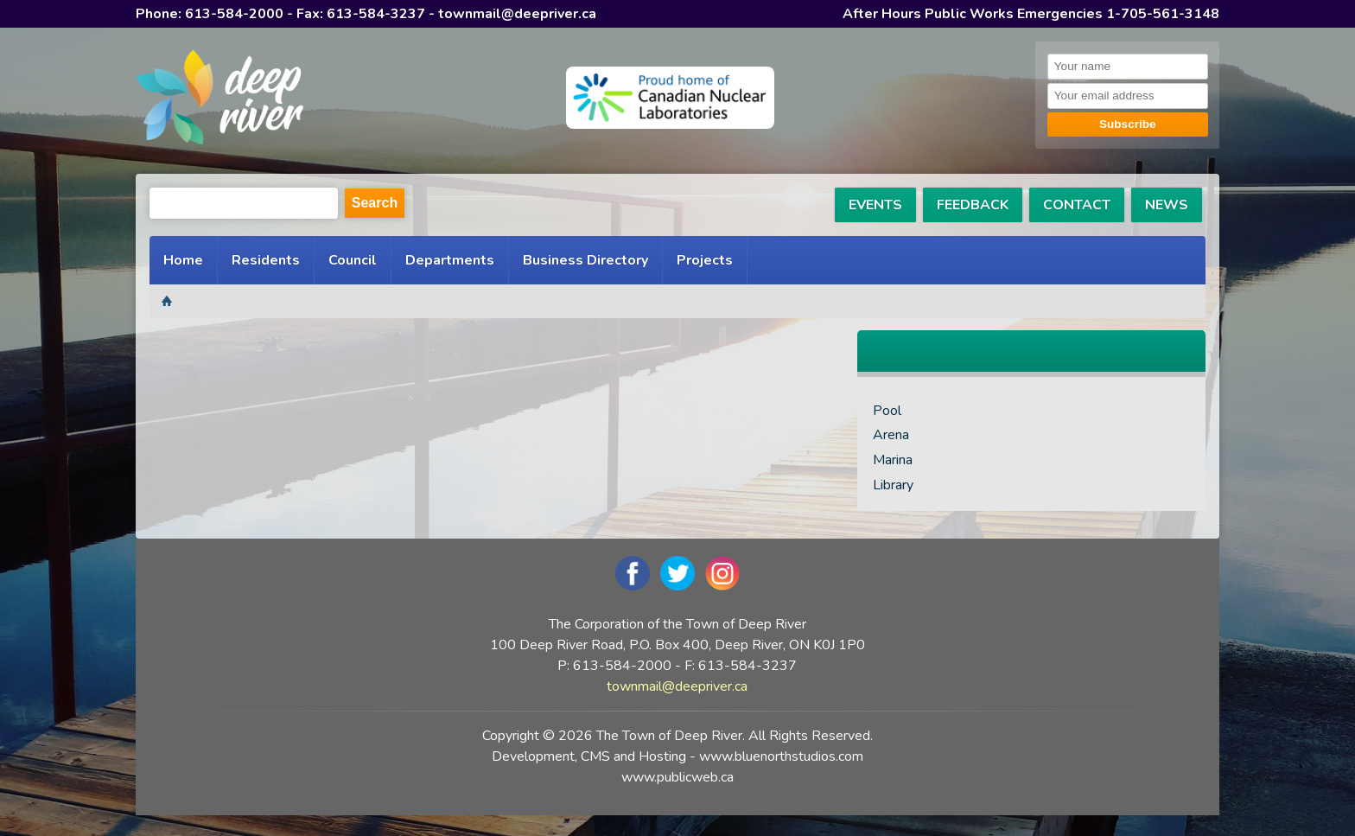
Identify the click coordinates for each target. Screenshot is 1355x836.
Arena (891, 434)
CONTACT (1076, 204)
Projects (705, 260)
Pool (887, 410)
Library (893, 485)
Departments (449, 260)
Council (352, 260)
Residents (266, 260)
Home (183, 260)
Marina (893, 459)
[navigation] (220, 100)
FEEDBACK (972, 204)
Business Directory (585, 260)
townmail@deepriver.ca (517, 13)
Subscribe (1127, 124)
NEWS (1166, 204)
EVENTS (875, 204)
